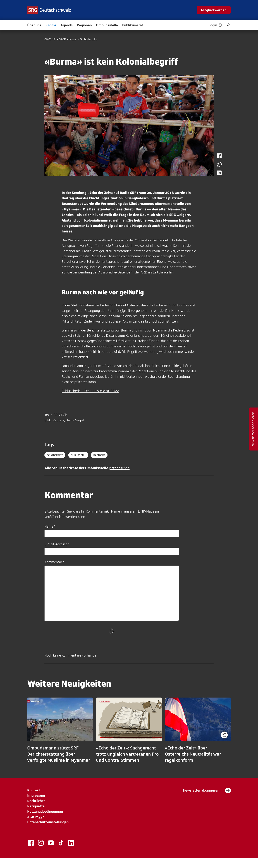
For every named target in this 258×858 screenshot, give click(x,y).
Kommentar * (54, 562)
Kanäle (51, 25)
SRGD (62, 39)
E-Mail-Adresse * (56, 544)
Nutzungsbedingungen (45, 811)
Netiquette (36, 806)
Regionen (84, 25)
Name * (49, 526)
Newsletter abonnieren (207, 790)
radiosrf (99, 455)
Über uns (34, 25)
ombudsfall (78, 455)
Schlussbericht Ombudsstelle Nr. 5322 (90, 391)
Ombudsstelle (107, 25)
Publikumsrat (132, 25)
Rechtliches (36, 801)
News (73, 39)
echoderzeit (55, 455)
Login (215, 25)
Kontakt (33, 790)
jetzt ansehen (119, 468)
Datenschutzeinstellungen (48, 822)
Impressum (36, 795)
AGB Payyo (35, 817)
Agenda (67, 25)
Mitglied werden (213, 10)
